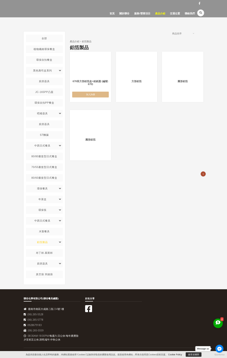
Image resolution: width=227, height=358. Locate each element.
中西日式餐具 (42, 145)
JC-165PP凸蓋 (44, 92)
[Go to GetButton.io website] (219, 355)
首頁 (112, 13)
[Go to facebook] (219, 349)
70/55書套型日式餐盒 (44, 167)
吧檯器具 (42, 113)
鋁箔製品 (42, 242)
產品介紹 (160, 13)
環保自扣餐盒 (44, 60)
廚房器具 (44, 81)
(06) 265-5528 (33, 314)
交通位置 (175, 13)
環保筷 (42, 210)
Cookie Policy (175, 354)
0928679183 (33, 325)
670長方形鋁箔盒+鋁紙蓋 (90, 82)
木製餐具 (44, 231)
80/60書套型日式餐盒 (44, 177)
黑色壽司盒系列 (42, 70)
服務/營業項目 (142, 13)
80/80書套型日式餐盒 (44, 156)
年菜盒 (42, 199)
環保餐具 (42, 188)
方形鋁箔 (136, 81)
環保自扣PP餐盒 (44, 102)
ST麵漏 (44, 135)
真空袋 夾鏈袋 (44, 274)
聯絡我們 (190, 13)
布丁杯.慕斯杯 (44, 253)
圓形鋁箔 (183, 81)
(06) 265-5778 (33, 319)
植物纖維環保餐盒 (44, 49)
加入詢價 (90, 94)
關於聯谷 (124, 13)
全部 (44, 38)
